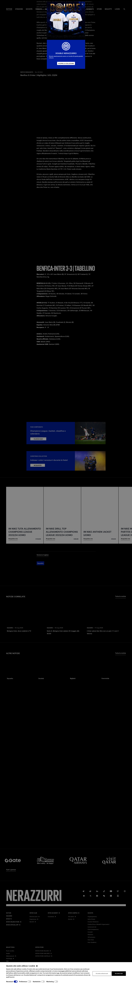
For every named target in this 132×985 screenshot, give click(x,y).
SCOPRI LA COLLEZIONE (66, 63)
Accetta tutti (119, 973)
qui (58, 973)
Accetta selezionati (102, 973)
